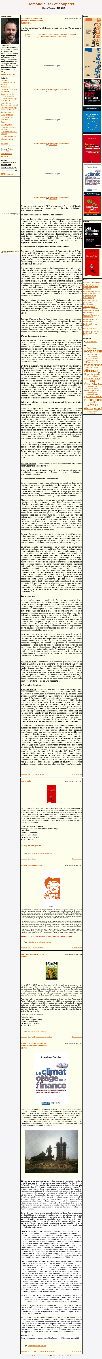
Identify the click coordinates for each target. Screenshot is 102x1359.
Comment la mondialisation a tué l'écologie (8, 82)
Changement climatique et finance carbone (9, 108)
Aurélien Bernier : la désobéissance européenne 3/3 (51, 197)
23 (74, 1355)
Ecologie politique (7, 115)
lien (29, 774)
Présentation (5, 87)
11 (39, 1355)
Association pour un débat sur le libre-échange (90, 302)
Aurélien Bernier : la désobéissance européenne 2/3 (51, 143)
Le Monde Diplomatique (91, 282)
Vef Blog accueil (90, 342)
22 (71, 1355)
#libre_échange (92, 378)
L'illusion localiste (7, 139)
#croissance (92, 356)
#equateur (90, 368)
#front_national (92, 376)
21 (68, 1355)
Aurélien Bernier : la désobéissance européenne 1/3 (51, 89)
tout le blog (4, 143)
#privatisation (92, 392)
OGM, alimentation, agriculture (7, 118)
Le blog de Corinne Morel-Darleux (90, 320)
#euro (96, 368)
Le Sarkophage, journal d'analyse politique (91, 292)
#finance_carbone (45, 942)
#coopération (92, 354)
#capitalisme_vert (33, 942)
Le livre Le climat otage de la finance (9, 99)
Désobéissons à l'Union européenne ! (9, 90)
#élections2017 (92, 411)
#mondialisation (39, 853)
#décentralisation (92, 358)
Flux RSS (7, 174)
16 (54, 1355)
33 (77, 1355)
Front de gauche (6, 125)
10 (36, 1355)
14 (48, 1355)
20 (65, 1355)
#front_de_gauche (92, 374)
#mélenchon (92, 386)
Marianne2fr (53, 91)
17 (56, 1355)
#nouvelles (90, 388)
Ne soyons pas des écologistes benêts (7, 95)
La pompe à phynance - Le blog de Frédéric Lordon (91, 333)
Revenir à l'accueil (8, 74)
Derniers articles (6, 154)
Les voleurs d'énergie (8, 136)
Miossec (10, 252)
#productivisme (92, 394)
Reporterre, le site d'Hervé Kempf (89, 297)
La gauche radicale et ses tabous (8, 128)
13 (45, 1355)
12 (42, 1355)
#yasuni (92, 403)
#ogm (96, 388)
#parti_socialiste (90, 390)
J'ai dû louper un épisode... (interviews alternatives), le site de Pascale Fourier (91, 309)
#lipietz (92, 381)
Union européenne (7, 112)
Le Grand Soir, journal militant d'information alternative (91, 287)
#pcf (98, 390)
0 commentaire (77, 774)
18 (59, 1355)
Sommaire (4, 156)
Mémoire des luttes (90, 328)
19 (62, 1355)
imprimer (24, 774)
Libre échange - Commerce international (9, 104)
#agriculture (92, 348)
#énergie (92, 413)
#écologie (92, 405)
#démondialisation (92, 362)
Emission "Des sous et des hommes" (91, 316)
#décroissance (92, 360)
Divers (3, 122)
